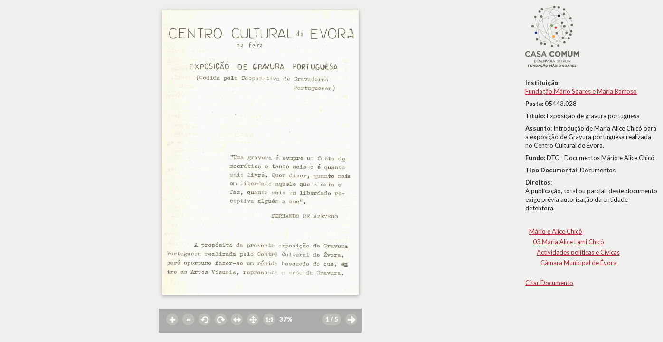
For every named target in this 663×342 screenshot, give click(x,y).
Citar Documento (549, 282)
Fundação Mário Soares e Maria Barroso (581, 91)
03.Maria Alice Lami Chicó (568, 242)
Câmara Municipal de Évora (578, 262)
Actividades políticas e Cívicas (578, 252)
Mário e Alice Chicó (555, 231)
